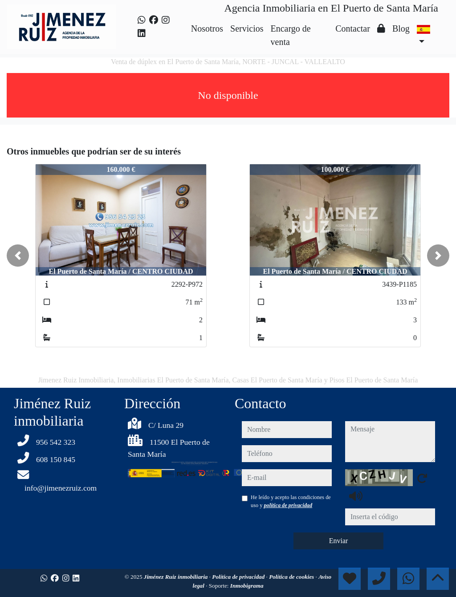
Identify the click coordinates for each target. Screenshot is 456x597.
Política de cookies (292, 576)
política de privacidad (288, 505)
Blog (401, 28)
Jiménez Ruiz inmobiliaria (176, 576)
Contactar (352, 28)
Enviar (338, 540)
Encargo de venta (291, 35)
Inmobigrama (247, 585)
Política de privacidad (239, 576)
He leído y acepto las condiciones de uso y (291, 501)
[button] (18, 255)
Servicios (246, 28)
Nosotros (207, 28)
